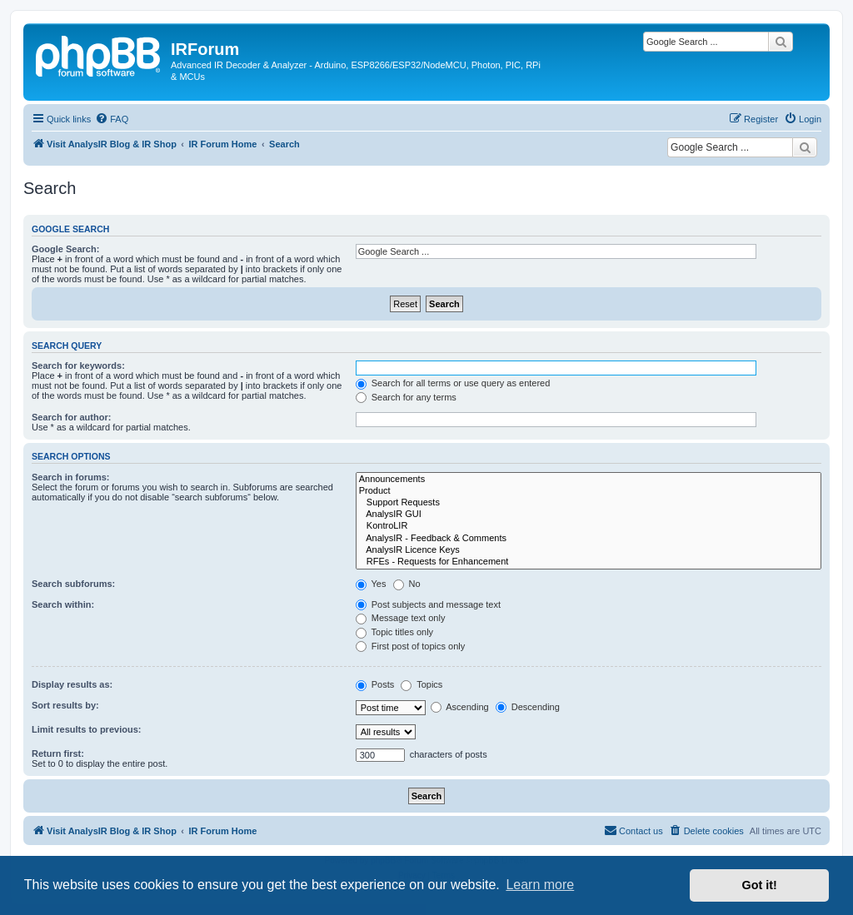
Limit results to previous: (86, 729)
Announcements (588, 479)
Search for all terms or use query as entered (453, 383)
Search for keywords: (78, 365)
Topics (421, 684)
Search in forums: (71, 477)
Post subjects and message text (428, 604)
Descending (528, 707)
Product (588, 491)
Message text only (401, 618)
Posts (375, 684)
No (407, 584)
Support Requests (588, 503)
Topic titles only (394, 632)
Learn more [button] (540, 885)
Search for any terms (406, 397)
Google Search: (65, 249)
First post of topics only (411, 646)
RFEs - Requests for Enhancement (588, 562)
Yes (371, 584)
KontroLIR (588, 526)
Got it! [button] (759, 885)
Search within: (63, 604)
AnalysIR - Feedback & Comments (588, 539)
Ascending (460, 707)
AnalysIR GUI (588, 514)
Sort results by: (65, 705)
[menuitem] (111, 119)
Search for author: (71, 417)
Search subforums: (73, 584)
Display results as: (72, 684)
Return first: (58, 753)
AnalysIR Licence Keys (588, 550)
